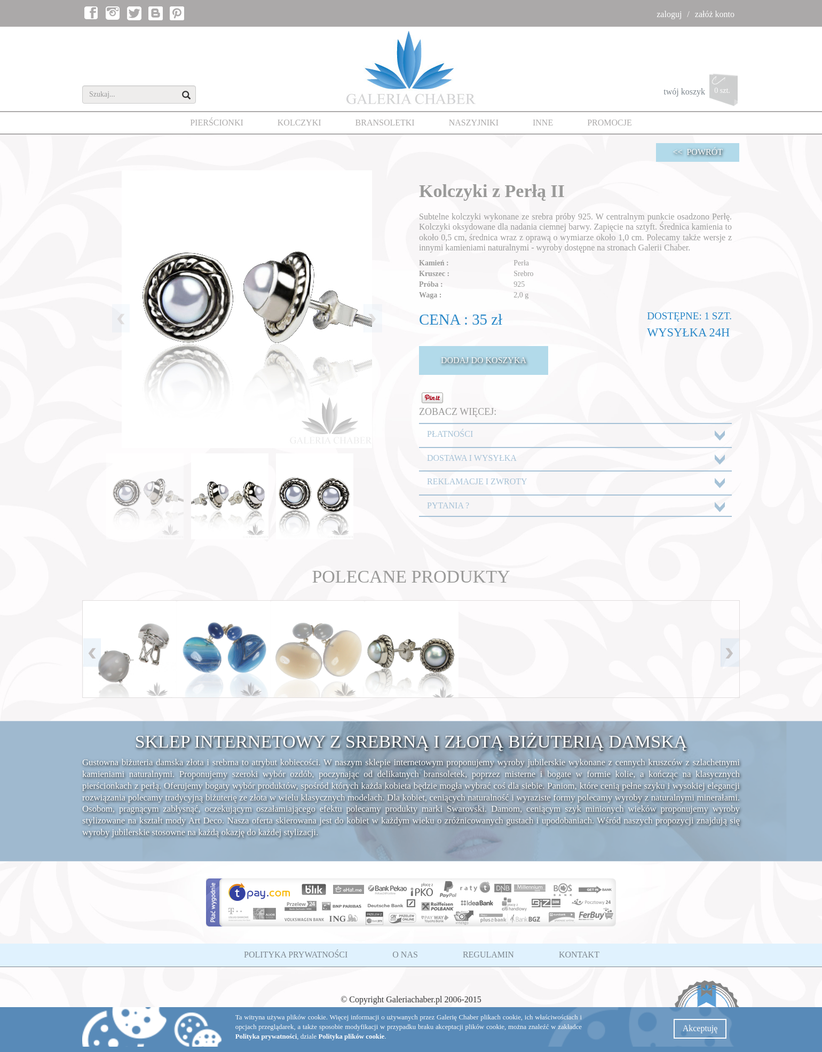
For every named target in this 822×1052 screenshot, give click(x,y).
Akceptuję (700, 1028)
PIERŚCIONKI (216, 122)
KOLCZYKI (299, 122)
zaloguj (669, 14)
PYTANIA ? (448, 505)
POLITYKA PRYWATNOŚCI (295, 954)
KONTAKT (579, 954)
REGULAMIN (488, 954)
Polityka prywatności (266, 1036)
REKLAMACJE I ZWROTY (477, 481)
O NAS (405, 954)
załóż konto (714, 14)
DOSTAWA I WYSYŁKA (472, 457)
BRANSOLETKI (385, 122)
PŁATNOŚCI (450, 433)
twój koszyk (701, 92)
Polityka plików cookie (351, 1036)
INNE (543, 122)
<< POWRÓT (698, 151)
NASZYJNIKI (474, 122)
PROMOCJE (609, 122)
